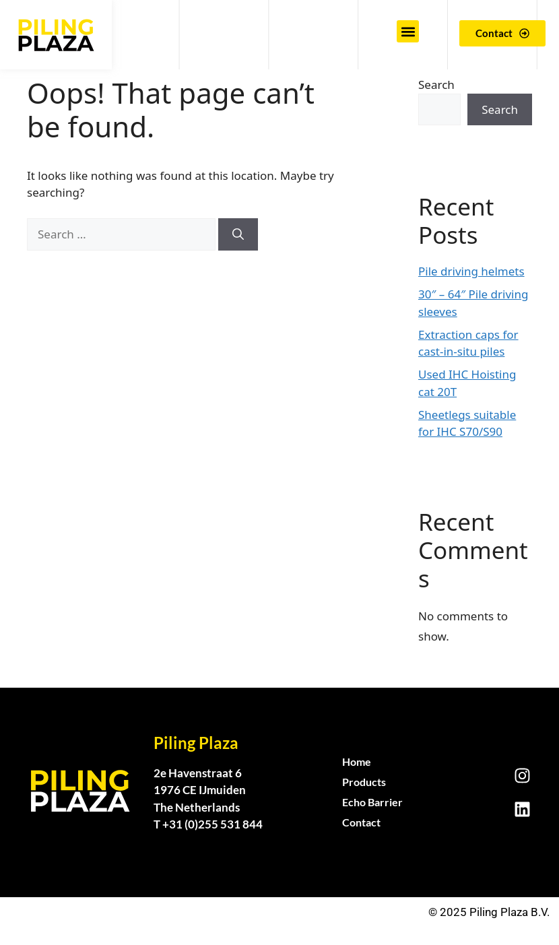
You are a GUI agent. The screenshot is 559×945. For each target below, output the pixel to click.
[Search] (238, 234)
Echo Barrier (372, 801)
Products (364, 781)
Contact (361, 822)
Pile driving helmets (471, 271)
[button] (408, 31)
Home (356, 761)
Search (436, 84)
